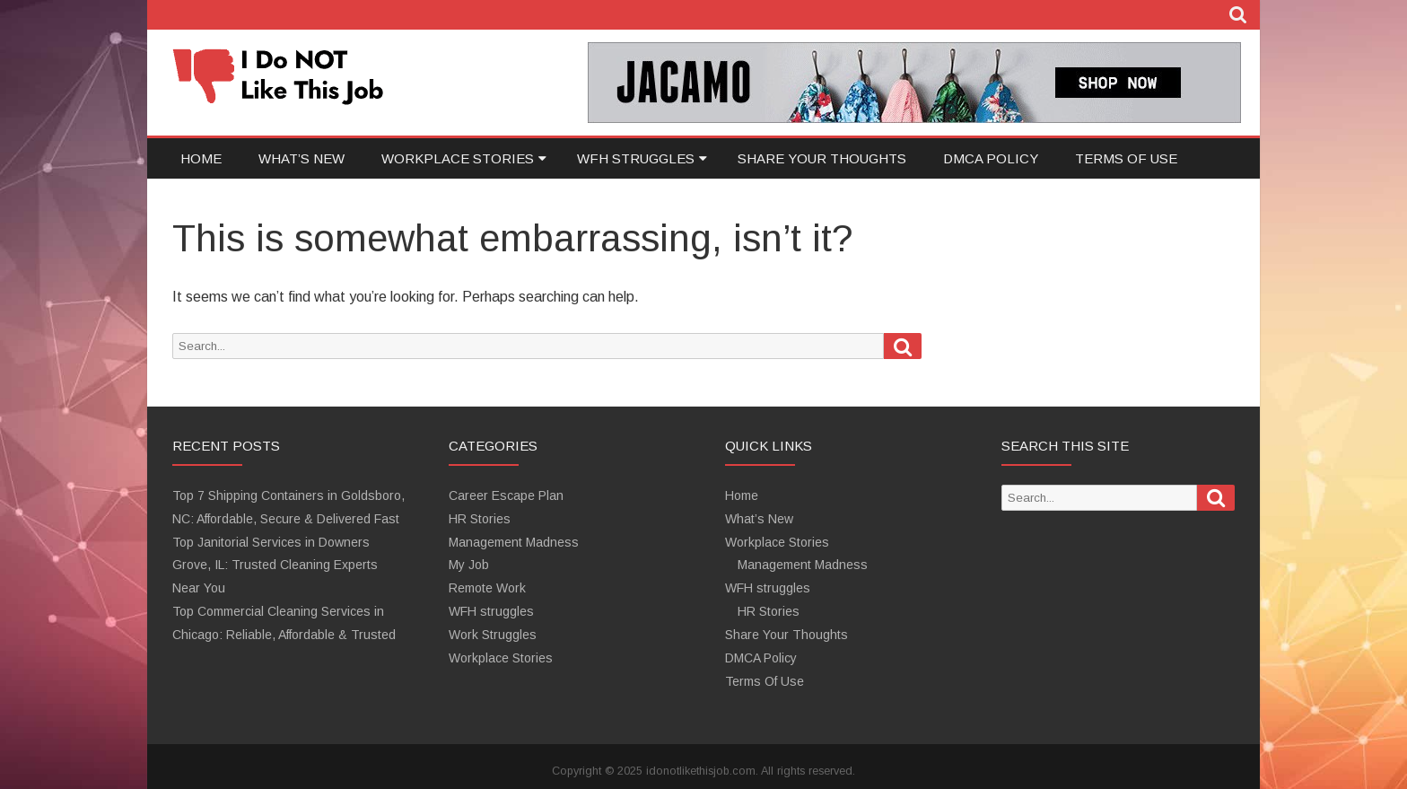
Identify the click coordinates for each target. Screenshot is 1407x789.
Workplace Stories (457, 158)
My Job (469, 564)
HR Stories (480, 519)
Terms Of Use (1126, 158)
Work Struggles (493, 634)
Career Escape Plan (506, 495)
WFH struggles (636, 158)
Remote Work (487, 588)
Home (201, 158)
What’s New (301, 158)
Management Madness (514, 542)
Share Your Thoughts (822, 158)
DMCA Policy (990, 158)
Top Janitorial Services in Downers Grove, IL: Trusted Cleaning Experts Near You (275, 565)
